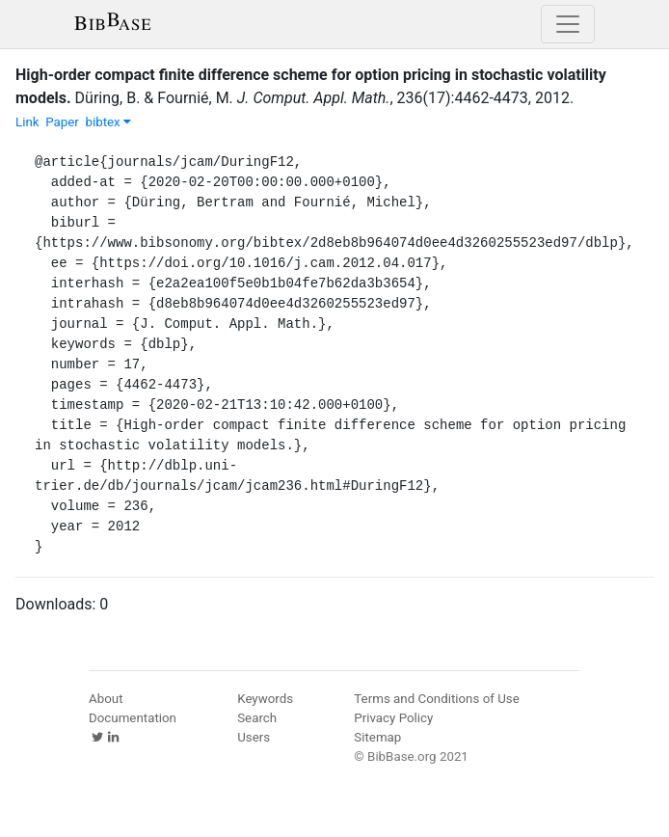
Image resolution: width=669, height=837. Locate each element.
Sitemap (377, 737)
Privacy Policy (393, 718)
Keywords (265, 698)
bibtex (108, 122)
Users (253, 737)
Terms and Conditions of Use (436, 698)
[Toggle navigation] (568, 24)
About (106, 698)
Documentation (132, 718)
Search (257, 718)
